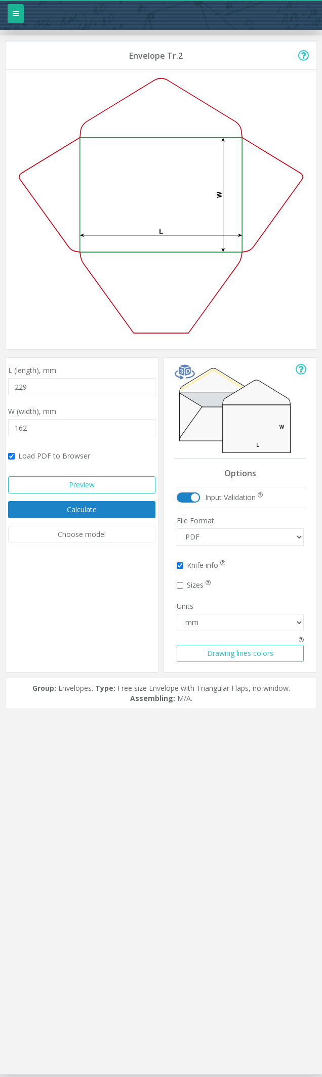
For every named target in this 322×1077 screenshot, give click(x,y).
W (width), (32, 411)
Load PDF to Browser (49, 456)
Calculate (82, 509)
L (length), (32, 370)
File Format (195, 520)
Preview (82, 484)
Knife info (201, 565)
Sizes (194, 585)
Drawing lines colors (240, 653)
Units (185, 606)
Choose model (82, 534)
